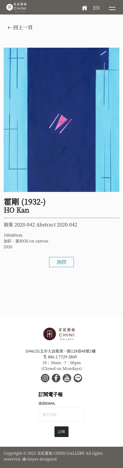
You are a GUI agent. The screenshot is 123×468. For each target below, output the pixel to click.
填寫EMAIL (46, 403)
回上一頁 (20, 27)
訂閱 (61, 432)
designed (48, 459)
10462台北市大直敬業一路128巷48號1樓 (60, 351)
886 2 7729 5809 (62, 357)
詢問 (61, 261)
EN (96, 7)
